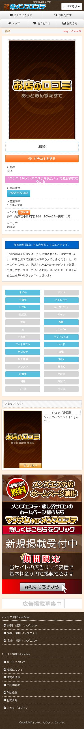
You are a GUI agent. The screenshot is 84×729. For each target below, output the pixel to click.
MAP (24, 212)
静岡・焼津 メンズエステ (21, 625)
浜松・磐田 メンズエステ (21, 633)
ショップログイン (16, 707)
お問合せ (69, 23)
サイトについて (15, 662)
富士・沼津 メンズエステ (21, 640)
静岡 (8, 31)
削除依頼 (10, 692)
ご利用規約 (12, 685)
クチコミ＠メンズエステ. (49, 722)
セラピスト (42, 23)
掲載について (13, 669)
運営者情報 (12, 677)
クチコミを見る (21, 15)
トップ (14, 23)
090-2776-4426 (19, 193)
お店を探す (63, 15)
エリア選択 (72, 6)
